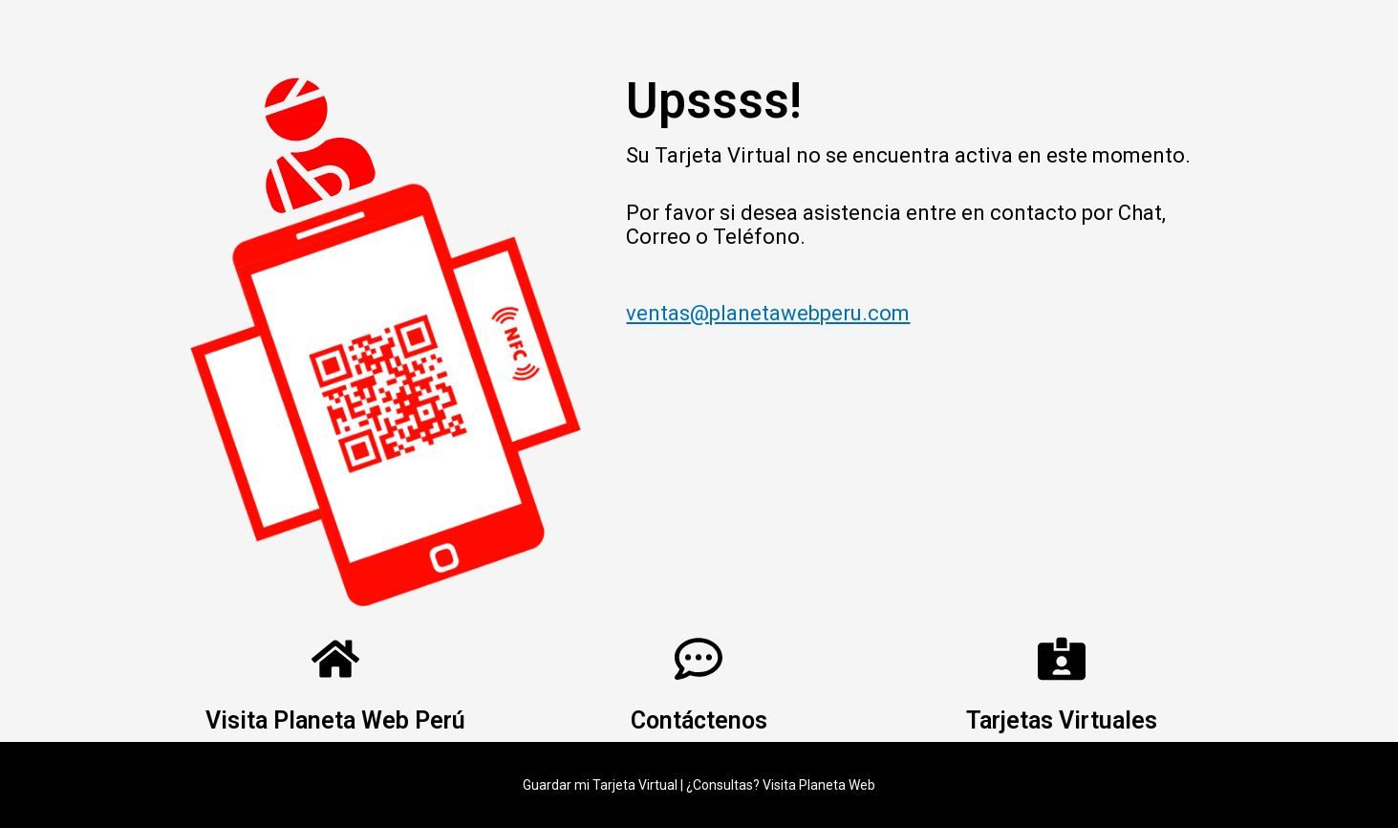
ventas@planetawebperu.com (768, 313)
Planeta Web (837, 785)
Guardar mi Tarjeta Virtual (600, 785)
